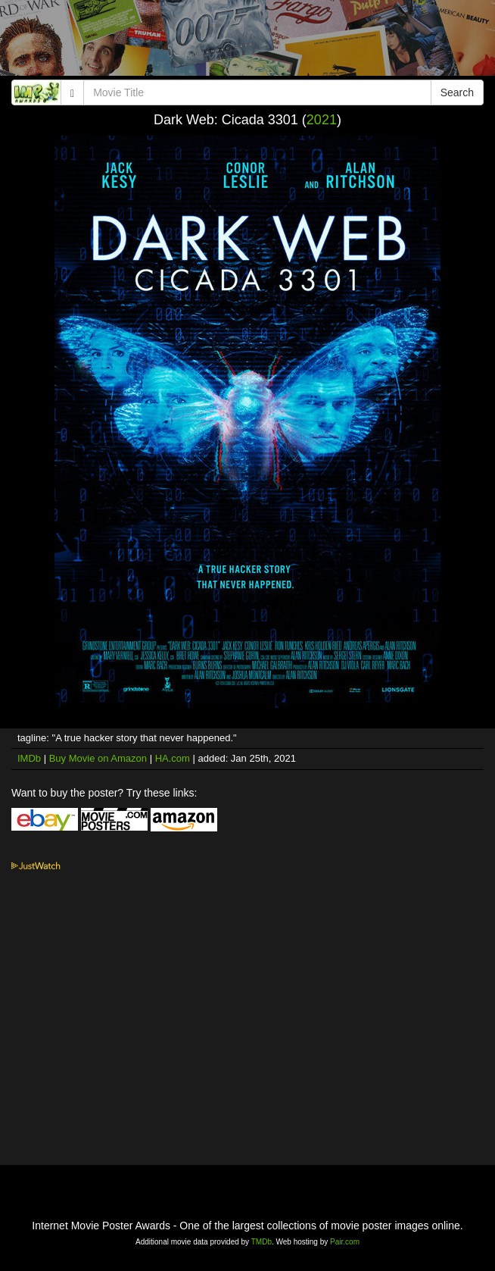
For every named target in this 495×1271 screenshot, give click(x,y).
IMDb (29, 758)
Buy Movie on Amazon (98, 758)
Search (457, 92)
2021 (322, 119)
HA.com (172, 758)
